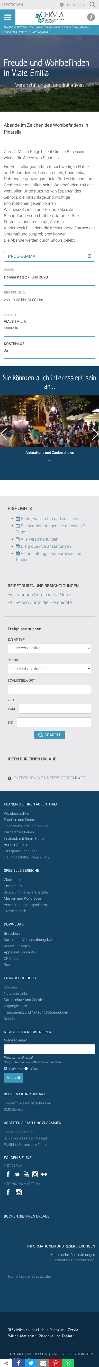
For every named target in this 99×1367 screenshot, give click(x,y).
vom (11, 709)
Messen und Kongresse (22, 898)
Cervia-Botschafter (19, 1132)
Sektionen (13, 5)
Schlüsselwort (21, 680)
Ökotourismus (15, 880)
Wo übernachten (17, 813)
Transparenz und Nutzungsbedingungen (36, 1012)
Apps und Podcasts (19, 952)
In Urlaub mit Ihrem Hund (24, 838)
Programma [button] (21, 256)
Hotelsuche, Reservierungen (73, 1255)
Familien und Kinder (19, 819)
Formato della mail (33, 1060)
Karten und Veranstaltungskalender (32, 940)
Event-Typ (16, 639)
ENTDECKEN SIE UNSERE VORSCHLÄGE (49, 778)
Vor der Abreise (16, 845)
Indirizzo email (15, 1040)
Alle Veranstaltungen (37, 539)
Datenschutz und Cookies (24, 1000)
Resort (14, 660)
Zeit (11, 700)
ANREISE (58, 1354)
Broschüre (12, 933)
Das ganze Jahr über (20, 851)
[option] (49, 430)
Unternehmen (14, 886)
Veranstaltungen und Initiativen (49, 85)
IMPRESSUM (37, 1354)
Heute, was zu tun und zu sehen (47, 518)
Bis (10, 722)
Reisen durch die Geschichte (43, 602)
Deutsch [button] (75, 5)
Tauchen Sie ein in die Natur (43, 594)
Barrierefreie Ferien (19, 832)
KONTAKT (15, 1354)
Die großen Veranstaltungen (45, 546)
